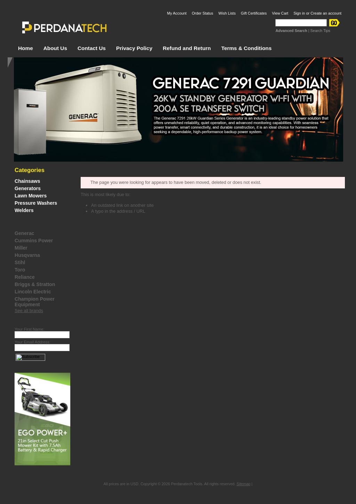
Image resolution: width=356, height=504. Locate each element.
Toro (20, 270)
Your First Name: (29, 329)
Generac (24, 233)
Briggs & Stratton (35, 284)
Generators (28, 188)
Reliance (25, 277)
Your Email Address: (32, 342)
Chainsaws (27, 181)
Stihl (20, 262)
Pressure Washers (36, 203)
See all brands (29, 310)
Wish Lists (227, 13)
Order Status (202, 13)
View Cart (280, 13)
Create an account (325, 13)
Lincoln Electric (33, 291)
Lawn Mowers (31, 195)
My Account (176, 13)
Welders (24, 210)
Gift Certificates (254, 13)
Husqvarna (27, 255)
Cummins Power (34, 240)
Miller (21, 248)
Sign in (299, 13)
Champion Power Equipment (35, 301)
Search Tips (320, 31)
